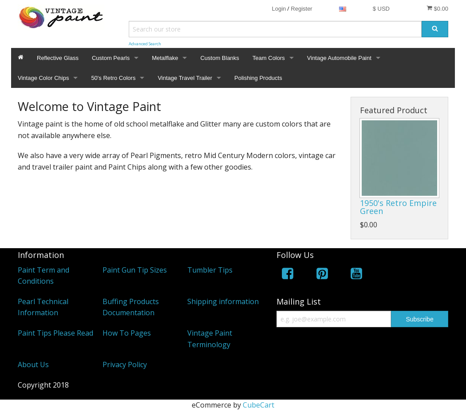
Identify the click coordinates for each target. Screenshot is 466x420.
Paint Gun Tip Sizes (135, 270)
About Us (33, 364)
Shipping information (223, 301)
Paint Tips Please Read (55, 333)
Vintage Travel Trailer (185, 78)
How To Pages (127, 333)
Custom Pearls (111, 58)
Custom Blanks (219, 58)
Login (279, 8)
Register (301, 8)
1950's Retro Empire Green (398, 207)
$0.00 (437, 8)
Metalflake (165, 58)
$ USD (381, 8)
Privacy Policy (125, 364)
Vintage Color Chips (43, 78)
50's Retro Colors (113, 78)
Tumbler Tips (210, 270)
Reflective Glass (58, 58)
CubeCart (258, 405)
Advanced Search (145, 44)
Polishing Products (258, 78)
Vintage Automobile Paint (339, 58)
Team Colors (269, 58)
